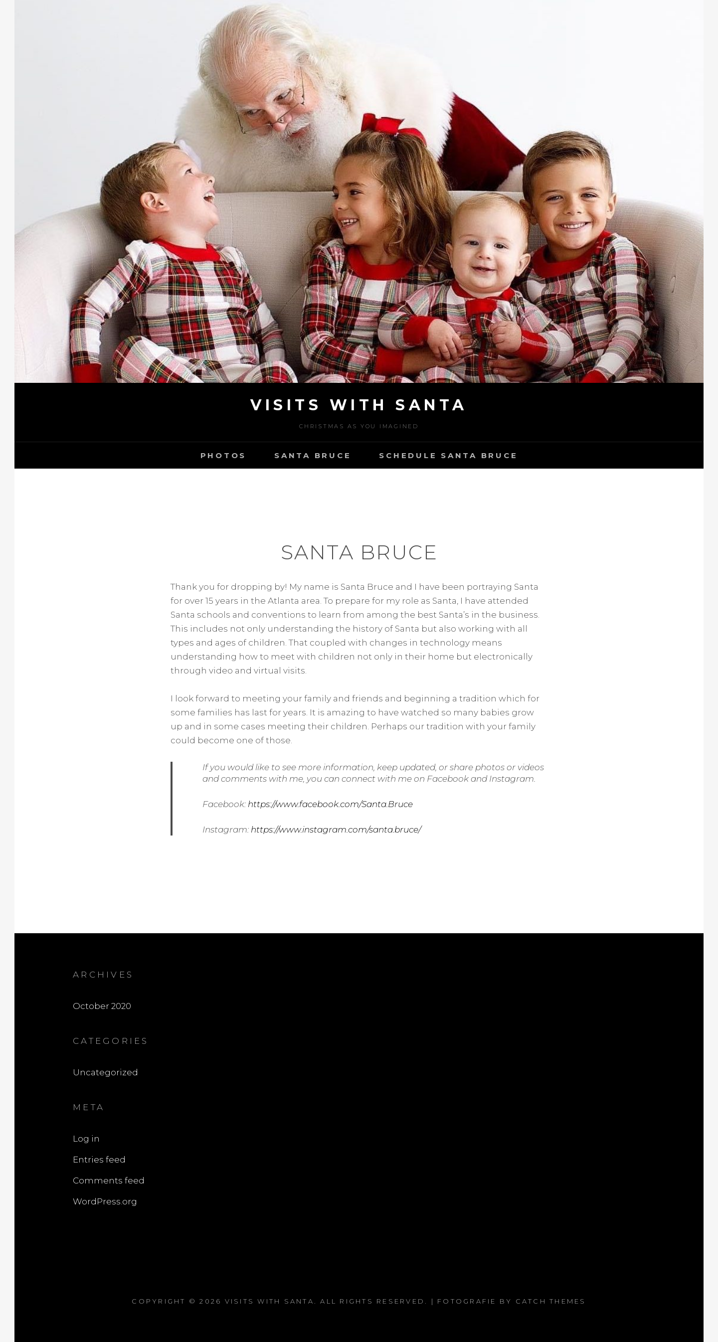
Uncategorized (105, 1072)
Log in (86, 1139)
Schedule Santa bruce (448, 455)
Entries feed (99, 1160)
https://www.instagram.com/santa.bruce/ (336, 830)
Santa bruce (312, 455)
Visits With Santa (359, 405)
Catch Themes (551, 1301)
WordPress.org (105, 1201)
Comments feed (109, 1180)
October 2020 (102, 1006)
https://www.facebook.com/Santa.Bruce (330, 804)
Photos (223, 455)
